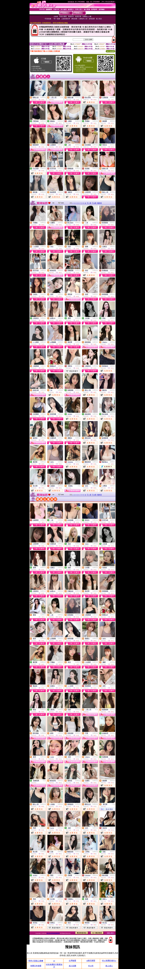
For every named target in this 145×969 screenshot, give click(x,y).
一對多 (61, 97)
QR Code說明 (110, 51)
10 (85, 203)
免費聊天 (112, 97)
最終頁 (99, 203)
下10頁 (94, 203)
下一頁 (89, 203)
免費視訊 (43, 97)
